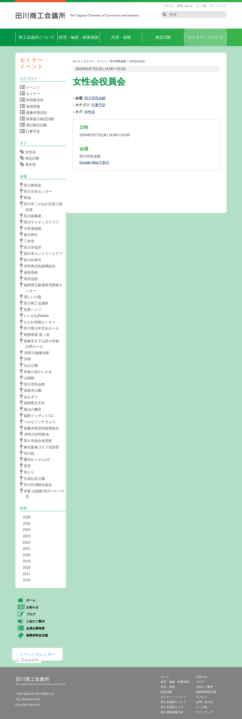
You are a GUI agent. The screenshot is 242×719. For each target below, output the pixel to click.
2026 (27, 517)
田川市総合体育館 (37, 440)
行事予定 (99, 105)
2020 (27, 555)
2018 (27, 567)
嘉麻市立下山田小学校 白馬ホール (42, 343)
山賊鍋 (28, 377)
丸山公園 (30, 365)
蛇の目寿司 (32, 260)
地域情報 (31, 106)
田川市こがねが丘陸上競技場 (42, 206)
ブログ (26, 614)
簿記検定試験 (35, 125)
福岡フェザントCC (38, 415)
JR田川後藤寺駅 (36, 352)
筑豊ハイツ (32, 309)
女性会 (89, 112)
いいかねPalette (36, 315)
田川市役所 (32, 247)
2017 (27, 574)
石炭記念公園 (34, 478)
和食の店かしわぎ (37, 371)
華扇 (27, 197)
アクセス (168, 6)
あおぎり (30, 396)
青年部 (29, 164)
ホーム (26, 600)
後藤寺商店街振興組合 (41, 428)
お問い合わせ (185, 6)
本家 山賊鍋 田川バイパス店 (43, 493)
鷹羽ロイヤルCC (36, 459)
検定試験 (163, 37)
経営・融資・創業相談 (79, 37)
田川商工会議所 (40, 15)
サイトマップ (218, 6)
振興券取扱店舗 (33, 635)
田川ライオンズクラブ (41, 222)
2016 (27, 580)
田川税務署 (32, 216)
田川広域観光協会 (37, 484)
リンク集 (201, 6)
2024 (27, 530)
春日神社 (30, 234)
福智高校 (30, 272)
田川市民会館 (34, 384)
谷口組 (28, 453)
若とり (28, 472)
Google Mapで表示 (94, 162)
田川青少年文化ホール (41, 328)
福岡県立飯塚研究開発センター (42, 287)
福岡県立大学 (34, 403)
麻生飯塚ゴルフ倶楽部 (41, 447)
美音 (27, 465)
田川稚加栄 (32, 185)
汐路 (27, 359)
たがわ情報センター (39, 322)
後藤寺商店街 (35, 112)
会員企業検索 (31, 628)
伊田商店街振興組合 (39, 266)
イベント (31, 87)
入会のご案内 (31, 621)
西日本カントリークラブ (42, 253)
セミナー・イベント (205, 37)
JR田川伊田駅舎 (36, 434)
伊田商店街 (33, 100)
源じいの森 (32, 296)
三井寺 (28, 241)
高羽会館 (30, 278)
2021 (27, 549)
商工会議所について (36, 37)
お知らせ (28, 607)
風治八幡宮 (32, 409)
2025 (27, 523)
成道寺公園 (32, 390)
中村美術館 (32, 228)
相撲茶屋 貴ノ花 (36, 334)
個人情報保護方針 (172, 712)
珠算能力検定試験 (38, 118)
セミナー (31, 93)
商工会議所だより (172, 707)
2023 (27, 536)
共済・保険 (121, 37)
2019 (27, 561)
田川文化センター (37, 191)
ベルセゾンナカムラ (39, 421)
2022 (27, 542)
